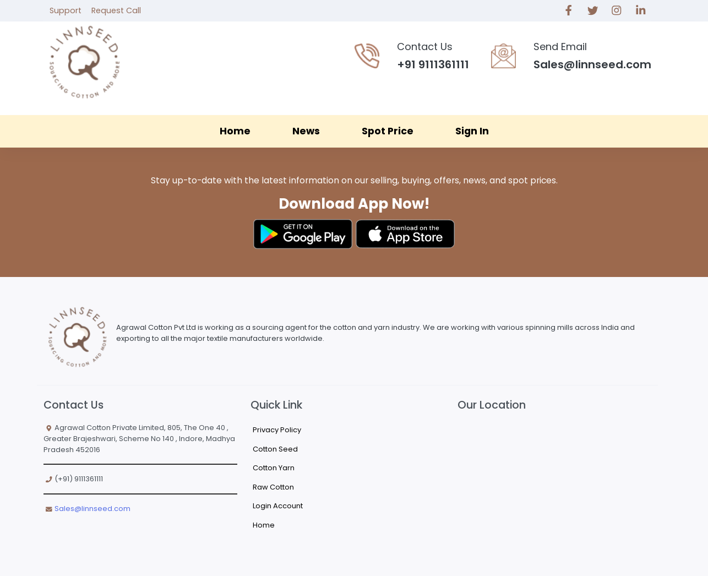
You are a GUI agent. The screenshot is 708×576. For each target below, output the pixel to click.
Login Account (278, 506)
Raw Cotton (273, 487)
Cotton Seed (275, 449)
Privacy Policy (277, 430)
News (306, 131)
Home (235, 131)
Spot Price (387, 131)
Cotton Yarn (274, 468)
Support (65, 10)
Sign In (472, 131)
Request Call (116, 10)
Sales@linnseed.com (92, 508)
